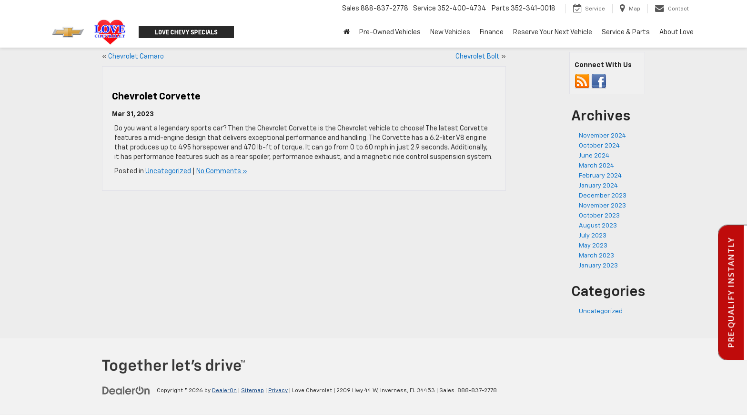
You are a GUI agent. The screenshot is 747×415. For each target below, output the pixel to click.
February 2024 (600, 176)
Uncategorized (168, 171)
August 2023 (598, 226)
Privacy (278, 391)
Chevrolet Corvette (156, 96)
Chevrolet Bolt (477, 56)
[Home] (346, 32)
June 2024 (594, 156)
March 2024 (596, 166)
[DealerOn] (126, 390)
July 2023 (592, 236)
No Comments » (221, 171)
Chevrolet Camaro (136, 56)
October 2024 (599, 146)
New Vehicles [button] (450, 32)
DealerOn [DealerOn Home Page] (224, 391)
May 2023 (593, 246)
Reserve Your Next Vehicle (552, 32)
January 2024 (598, 186)
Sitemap (252, 391)
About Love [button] (676, 32)
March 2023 (596, 256)
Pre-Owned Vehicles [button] (390, 32)
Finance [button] (492, 32)
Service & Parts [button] (626, 32)
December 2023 (602, 196)
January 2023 (598, 266)
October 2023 (599, 216)
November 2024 (602, 136)
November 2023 (602, 206)
